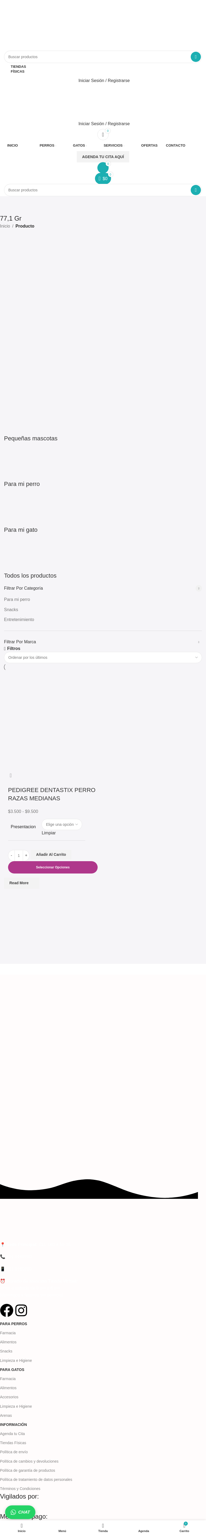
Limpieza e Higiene (16, 1360)
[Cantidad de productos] (19, 855)
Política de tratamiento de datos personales (36, 1479)
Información (13, 1424)
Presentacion (23, 826)
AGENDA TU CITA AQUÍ (103, 157)
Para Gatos (12, 1369)
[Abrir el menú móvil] (103, 91)
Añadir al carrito (51, 854)
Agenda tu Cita (12, 1434)
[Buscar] (103, 57)
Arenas (6, 1415)
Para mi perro (17, 599)
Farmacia (8, 1333)
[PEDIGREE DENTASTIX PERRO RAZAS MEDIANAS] (53, 720)
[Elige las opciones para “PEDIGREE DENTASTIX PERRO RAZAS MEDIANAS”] (53, 867)
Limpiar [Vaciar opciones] (49, 833)
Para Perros (13, 1324)
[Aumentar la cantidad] (26, 855)
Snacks (11, 609)
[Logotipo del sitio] (60, 25)
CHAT (20, 1512)
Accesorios (9, 1397)
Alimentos (8, 1342)
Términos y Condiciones (20, 1488)
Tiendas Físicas (13, 1443)
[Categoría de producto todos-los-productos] (103, 408)
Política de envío (14, 1452)
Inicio (5, 226)
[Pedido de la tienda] (103, 657)
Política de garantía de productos (27, 1470)
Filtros (13, 648)
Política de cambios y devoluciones (29, 1461)
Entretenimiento (19, 619)
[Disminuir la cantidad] (11, 855)
